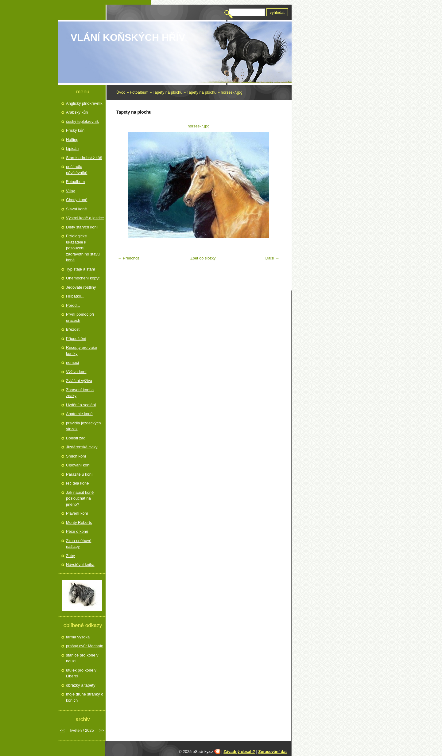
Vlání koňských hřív (128, 37)
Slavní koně (76, 209)
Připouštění (76, 338)
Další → (272, 258)
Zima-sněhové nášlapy (78, 543)
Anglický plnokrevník (84, 103)
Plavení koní (77, 513)
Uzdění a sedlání (81, 405)
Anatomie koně (79, 413)
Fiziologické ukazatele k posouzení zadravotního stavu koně (83, 248)
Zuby (70, 555)
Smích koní (76, 456)
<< (62, 730)
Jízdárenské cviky (82, 447)
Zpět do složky (203, 258)
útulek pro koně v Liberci (81, 673)
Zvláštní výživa (79, 380)
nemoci (72, 362)
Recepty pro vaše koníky (81, 350)
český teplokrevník (82, 121)
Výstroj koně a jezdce (85, 218)
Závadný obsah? (239, 751)
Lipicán (72, 148)
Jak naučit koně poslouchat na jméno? (80, 498)
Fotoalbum (139, 92)
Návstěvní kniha (80, 564)
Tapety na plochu (168, 92)
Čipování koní (78, 465)
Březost (72, 329)
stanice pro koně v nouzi (82, 658)
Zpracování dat (272, 751)
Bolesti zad (76, 438)
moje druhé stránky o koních (84, 697)
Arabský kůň (77, 112)
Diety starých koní (82, 227)
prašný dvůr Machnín (84, 646)
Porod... (73, 305)
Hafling (72, 139)
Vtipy (70, 191)
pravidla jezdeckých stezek (83, 426)
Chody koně (76, 199)
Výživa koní (76, 371)
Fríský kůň (75, 130)
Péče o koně (77, 531)
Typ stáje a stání (80, 269)
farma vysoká (78, 637)
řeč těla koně (77, 483)
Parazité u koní (79, 474)
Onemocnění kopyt (82, 278)
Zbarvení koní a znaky (80, 393)
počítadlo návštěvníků (76, 169)
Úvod (121, 92)
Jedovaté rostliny (81, 287)
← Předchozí (129, 258)
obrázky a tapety (80, 685)
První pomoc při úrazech (80, 317)
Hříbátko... (75, 296)
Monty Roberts (79, 522)
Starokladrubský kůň (84, 157)
